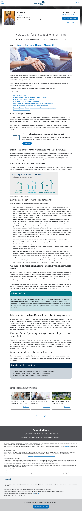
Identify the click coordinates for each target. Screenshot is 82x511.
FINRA (33, 493)
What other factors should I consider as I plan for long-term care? (31, 106)
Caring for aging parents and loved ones (39, 402)
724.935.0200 (66, 12)
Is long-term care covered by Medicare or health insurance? (30, 97)
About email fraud (73, 484)
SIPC (38, 493)
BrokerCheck (67, 446)
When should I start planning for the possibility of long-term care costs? (33, 103)
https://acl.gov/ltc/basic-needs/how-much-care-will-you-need (41, 456)
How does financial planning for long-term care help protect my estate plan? (34, 108)
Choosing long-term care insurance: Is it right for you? (19, 402)
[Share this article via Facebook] (39, 45)
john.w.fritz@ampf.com (68, 14)
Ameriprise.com (7, 484)
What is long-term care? (20, 95)
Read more (26, 407)
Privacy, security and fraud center (59, 484)
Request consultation (70, 18)
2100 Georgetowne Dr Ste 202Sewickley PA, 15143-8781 (44, 437)
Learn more (27, 143)
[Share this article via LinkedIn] (47, 45)
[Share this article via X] (53, 45)
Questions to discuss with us (21, 110)
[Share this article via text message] (28, 45)
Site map (7, 485)
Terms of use (48, 484)
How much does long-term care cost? (23, 99)
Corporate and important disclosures (21, 484)
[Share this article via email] (18, 45)
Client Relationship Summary (37, 484)
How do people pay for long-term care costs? (26, 101)
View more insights (41, 416)
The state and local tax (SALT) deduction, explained (60, 402)
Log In (77, 2)
